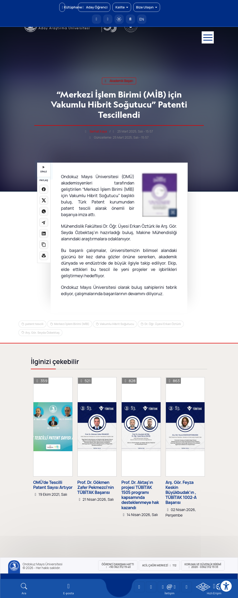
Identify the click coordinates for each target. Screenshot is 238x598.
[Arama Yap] (130, 19)
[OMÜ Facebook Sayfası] (186, 587)
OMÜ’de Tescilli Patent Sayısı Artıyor (52, 485)
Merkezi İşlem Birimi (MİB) (71, 324)
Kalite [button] (121, 7)
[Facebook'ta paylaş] (43, 189)
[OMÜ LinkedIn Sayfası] (151, 587)
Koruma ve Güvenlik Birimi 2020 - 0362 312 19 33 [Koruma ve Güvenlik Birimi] (203, 565)
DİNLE (43, 169)
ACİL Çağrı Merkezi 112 (159, 565)
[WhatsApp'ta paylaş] (43, 211)
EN (141, 19)
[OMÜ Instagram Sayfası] (163, 587)
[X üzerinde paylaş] (43, 200)
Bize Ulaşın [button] (146, 7)
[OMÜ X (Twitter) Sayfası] (175, 587)
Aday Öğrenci (94, 7)
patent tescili (34, 324)
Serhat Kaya (98, 131)
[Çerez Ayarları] (219, 587)
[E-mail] (68, 589)
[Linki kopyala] (43, 244)
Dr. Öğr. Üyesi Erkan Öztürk (163, 324)
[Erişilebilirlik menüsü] (226, 586)
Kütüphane (63, 7)
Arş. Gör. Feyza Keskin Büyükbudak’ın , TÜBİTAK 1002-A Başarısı (181, 492)
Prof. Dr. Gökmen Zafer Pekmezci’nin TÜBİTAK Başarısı (95, 487)
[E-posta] (107, 19)
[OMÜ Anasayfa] (96, 19)
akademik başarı (119, 81)
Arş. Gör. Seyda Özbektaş (42, 332)
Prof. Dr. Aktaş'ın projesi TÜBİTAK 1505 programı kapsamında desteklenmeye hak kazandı (140, 495)
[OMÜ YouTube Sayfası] (139, 587)
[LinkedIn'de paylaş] (43, 233)
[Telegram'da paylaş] (43, 222)
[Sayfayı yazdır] (43, 255)
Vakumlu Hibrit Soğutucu (117, 324)
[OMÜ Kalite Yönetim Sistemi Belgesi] (203, 587)
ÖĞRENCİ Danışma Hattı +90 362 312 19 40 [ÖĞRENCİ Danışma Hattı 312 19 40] (118, 565)
